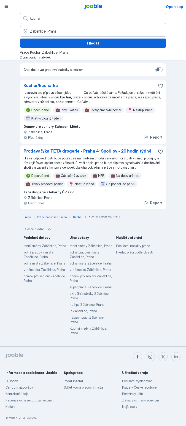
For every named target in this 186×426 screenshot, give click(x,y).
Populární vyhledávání (137, 381)
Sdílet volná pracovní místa (83, 387)
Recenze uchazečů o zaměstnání (29, 400)
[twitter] (163, 356)
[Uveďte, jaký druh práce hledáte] (93, 18)
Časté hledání (38, 229)
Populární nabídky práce (133, 246)
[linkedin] (176, 356)
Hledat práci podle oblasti (134, 252)
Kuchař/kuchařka (41, 85)
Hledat (93, 43)
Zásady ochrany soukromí (140, 400)
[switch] (159, 69)
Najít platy (129, 407)
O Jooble (12, 381)
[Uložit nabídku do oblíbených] (160, 86)
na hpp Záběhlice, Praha (87, 304)
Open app (174, 6)
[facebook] (137, 356)
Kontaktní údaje (17, 394)
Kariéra (10, 407)
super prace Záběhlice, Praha (91, 287)
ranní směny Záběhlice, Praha (45, 246)
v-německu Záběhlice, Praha (44, 270)
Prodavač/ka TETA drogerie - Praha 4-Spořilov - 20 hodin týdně (87, 151)
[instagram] (150, 356)
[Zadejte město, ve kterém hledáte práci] (93, 31)
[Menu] (6, 6)
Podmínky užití (132, 394)
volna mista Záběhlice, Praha (44, 263)
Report (153, 137)
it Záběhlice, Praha (83, 311)
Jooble (32, 418)
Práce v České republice (139, 387)
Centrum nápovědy (19, 387)
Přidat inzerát (73, 381)
